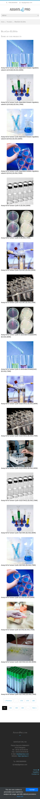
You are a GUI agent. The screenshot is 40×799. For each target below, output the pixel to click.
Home (2, 22)
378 (21, 701)
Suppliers (36, 772)
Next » (34, 708)
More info (20, 796)
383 (16, 708)
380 (33, 701)
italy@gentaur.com (22, 754)
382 (10, 708)
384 (22, 708)
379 (27, 701)
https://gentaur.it (23, 756)
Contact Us (35, 774)
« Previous (8, 701)
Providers (9, 22)
